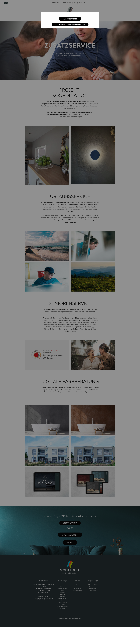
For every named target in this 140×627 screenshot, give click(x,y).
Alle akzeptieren (70, 19)
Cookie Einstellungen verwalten (70, 25)
